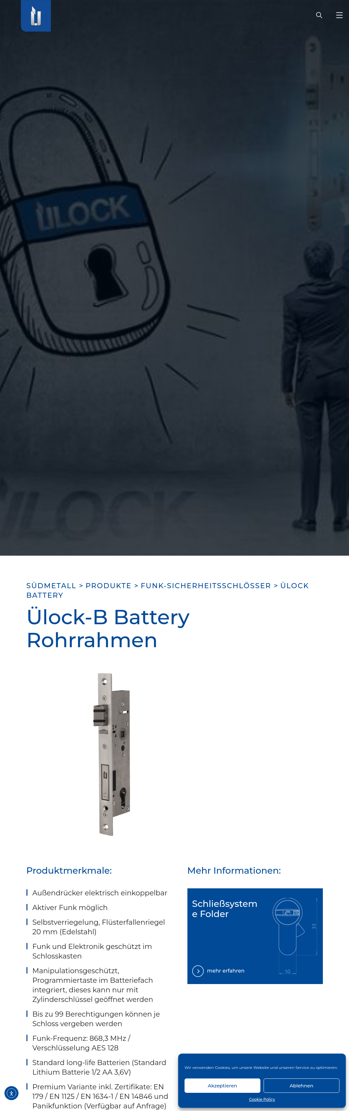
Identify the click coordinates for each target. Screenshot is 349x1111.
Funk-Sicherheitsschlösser (206, 585)
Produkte (108, 585)
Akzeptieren (222, 1086)
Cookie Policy (262, 1099)
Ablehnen (301, 1086)
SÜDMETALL (51, 585)
